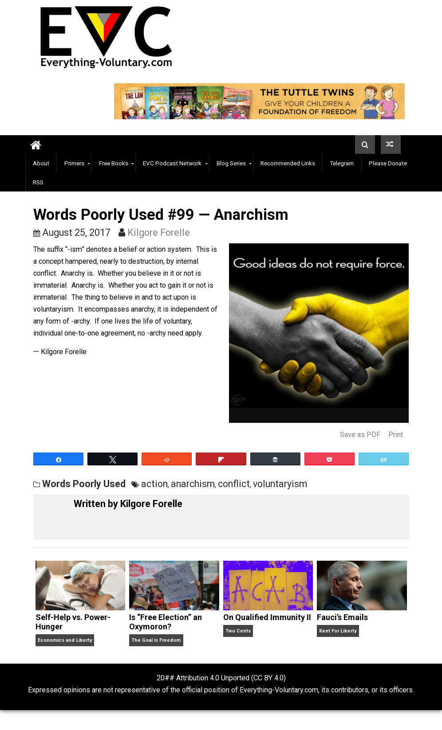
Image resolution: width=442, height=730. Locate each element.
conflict (234, 483)
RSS (38, 182)
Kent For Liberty (337, 631)
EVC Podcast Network (172, 163)
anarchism (193, 483)
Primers (74, 163)
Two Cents (238, 631)
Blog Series (231, 163)
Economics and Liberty (65, 640)
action (154, 483)
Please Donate (388, 163)
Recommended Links (287, 163)
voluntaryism (280, 483)
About (41, 163)
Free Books (113, 163)
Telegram (342, 163)
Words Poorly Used (84, 483)
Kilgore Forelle (158, 232)
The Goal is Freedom (156, 640)
